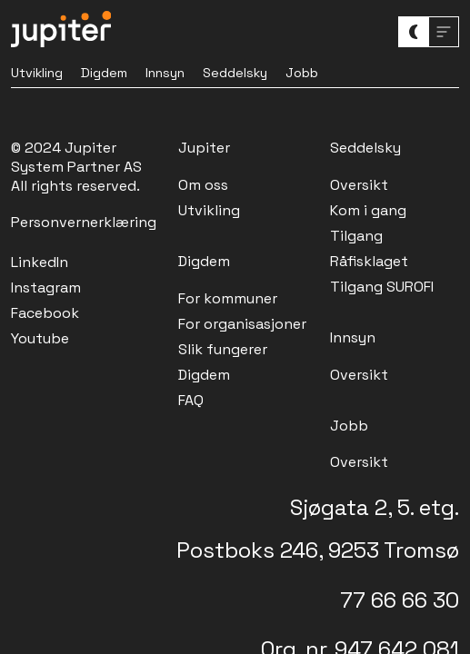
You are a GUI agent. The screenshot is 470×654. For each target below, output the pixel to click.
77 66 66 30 (399, 600)
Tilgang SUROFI (382, 286)
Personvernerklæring (83, 222)
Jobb (301, 72)
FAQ (191, 400)
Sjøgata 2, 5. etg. (374, 507)
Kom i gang (368, 210)
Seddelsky (235, 72)
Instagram (46, 287)
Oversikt (359, 184)
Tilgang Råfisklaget (369, 248)
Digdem (104, 72)
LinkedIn (39, 262)
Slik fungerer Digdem (222, 362)
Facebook (45, 312)
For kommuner (227, 298)
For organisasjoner (242, 323)
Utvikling (37, 72)
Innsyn (165, 72)
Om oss (203, 184)
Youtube (40, 338)
